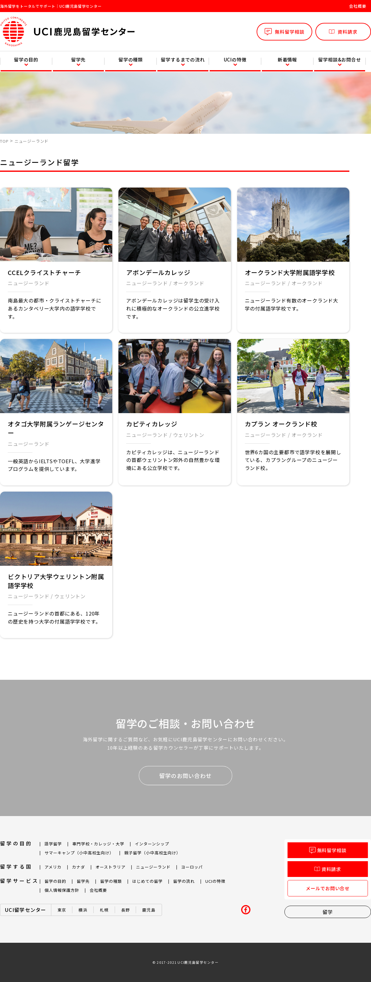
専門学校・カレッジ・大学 (98, 844)
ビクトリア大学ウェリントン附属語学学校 (56, 581)
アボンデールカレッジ (158, 272)
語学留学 (53, 844)
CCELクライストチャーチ (44, 272)
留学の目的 (26, 59)
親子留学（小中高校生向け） (152, 853)
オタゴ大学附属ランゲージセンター (56, 428)
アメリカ (53, 867)
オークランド (188, 283)
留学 (327, 912)
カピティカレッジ (151, 423)
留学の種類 (130, 59)
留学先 (78, 59)
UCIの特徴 (235, 59)
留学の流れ (184, 881)
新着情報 (287, 59)
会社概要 (357, 6)
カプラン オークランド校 (281, 423)
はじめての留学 (147, 881)
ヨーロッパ (192, 867)
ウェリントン (188, 434)
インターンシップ (152, 844)
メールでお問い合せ (328, 888)
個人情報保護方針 (62, 890)
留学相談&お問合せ (339, 59)
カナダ (78, 867)
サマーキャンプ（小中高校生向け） (79, 853)
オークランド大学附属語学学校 (290, 272)
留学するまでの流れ (183, 59)
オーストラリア (111, 867)
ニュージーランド (28, 283)
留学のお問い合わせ (185, 776)
